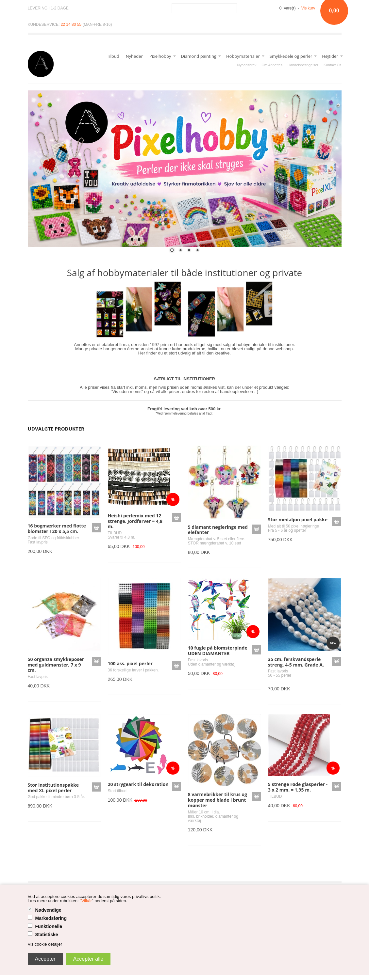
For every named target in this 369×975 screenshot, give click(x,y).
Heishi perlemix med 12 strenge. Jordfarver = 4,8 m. (135, 521)
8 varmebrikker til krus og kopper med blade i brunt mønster (217, 800)
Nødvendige (48, 910)
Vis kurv (308, 8)
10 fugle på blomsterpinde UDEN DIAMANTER (217, 650)
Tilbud (113, 56)
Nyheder (134, 56)
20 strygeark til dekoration (138, 784)
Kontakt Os (332, 65)
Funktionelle (48, 926)
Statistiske (46, 934)
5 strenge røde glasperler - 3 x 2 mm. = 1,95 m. (297, 787)
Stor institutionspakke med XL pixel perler (53, 788)
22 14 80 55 (71, 24)
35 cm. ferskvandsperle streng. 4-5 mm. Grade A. (296, 662)
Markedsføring (51, 918)
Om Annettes (271, 65)
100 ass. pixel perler (130, 663)
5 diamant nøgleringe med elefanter (218, 530)
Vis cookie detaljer (45, 944)
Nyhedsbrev (247, 65)
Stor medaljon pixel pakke (297, 519)
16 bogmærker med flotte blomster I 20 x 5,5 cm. (57, 528)
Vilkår (86, 900)
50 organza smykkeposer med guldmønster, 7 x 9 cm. (56, 664)
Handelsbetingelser (303, 65)
